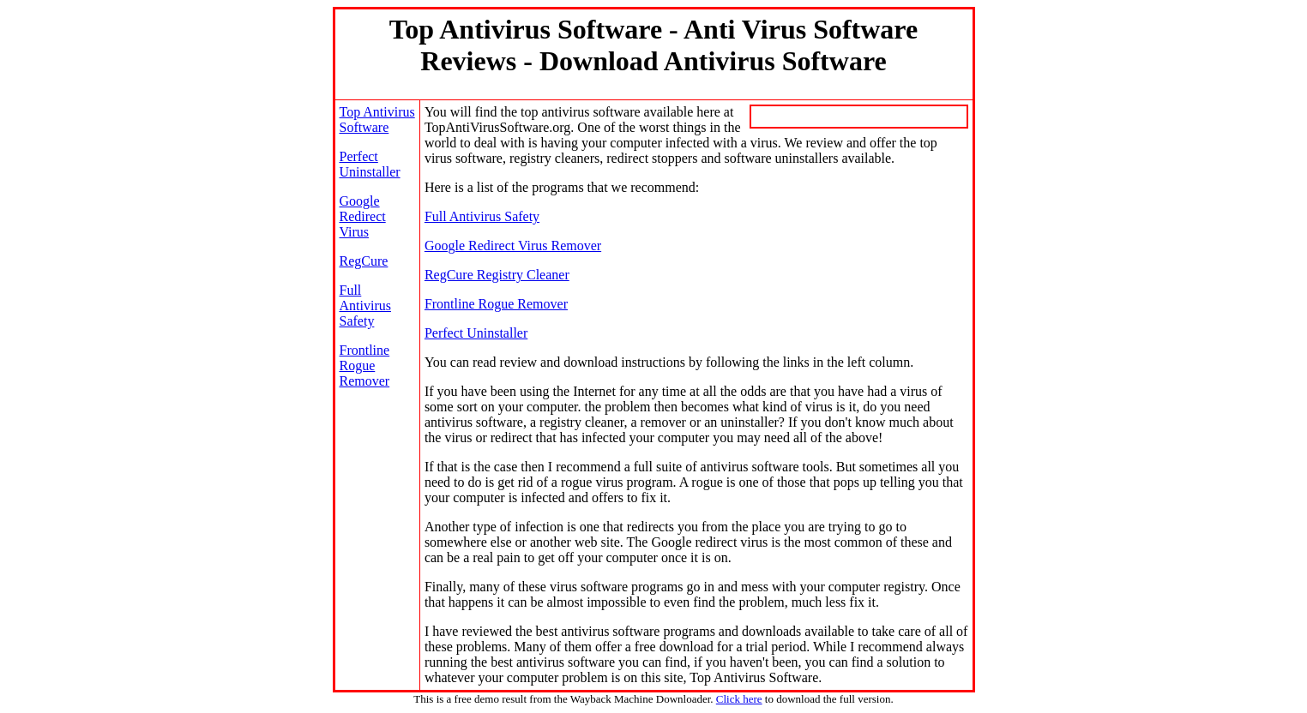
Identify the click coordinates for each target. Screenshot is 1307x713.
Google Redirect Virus (363, 216)
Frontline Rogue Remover (365, 365)
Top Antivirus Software (377, 120)
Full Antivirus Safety (365, 305)
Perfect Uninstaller (370, 164)
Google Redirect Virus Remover (513, 245)
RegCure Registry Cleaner (497, 274)
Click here (739, 698)
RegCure (364, 261)
